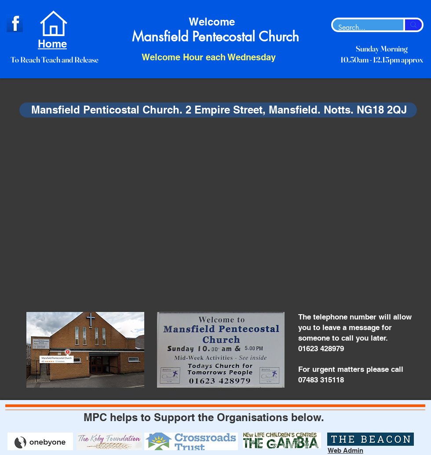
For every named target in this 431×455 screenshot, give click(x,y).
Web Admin (345, 450)
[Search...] (361, 27)
